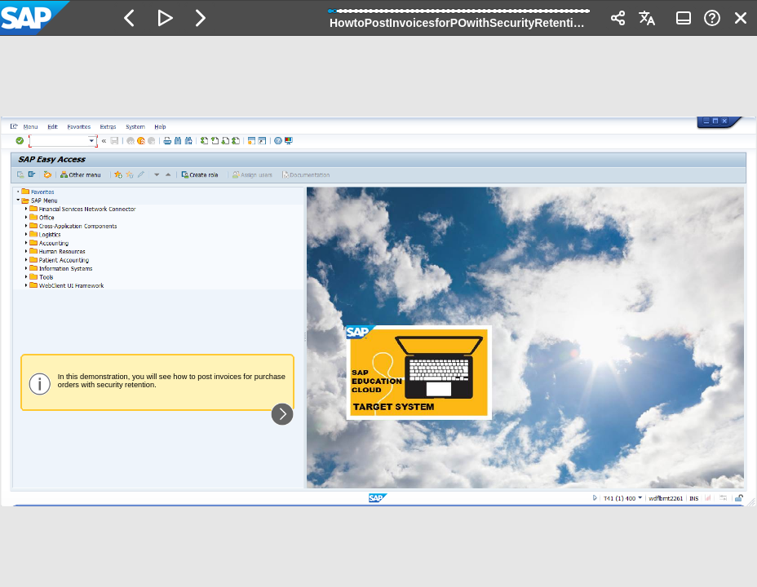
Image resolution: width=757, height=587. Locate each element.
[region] (378, 311)
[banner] (378, 18)
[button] (129, 17)
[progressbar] (460, 16)
